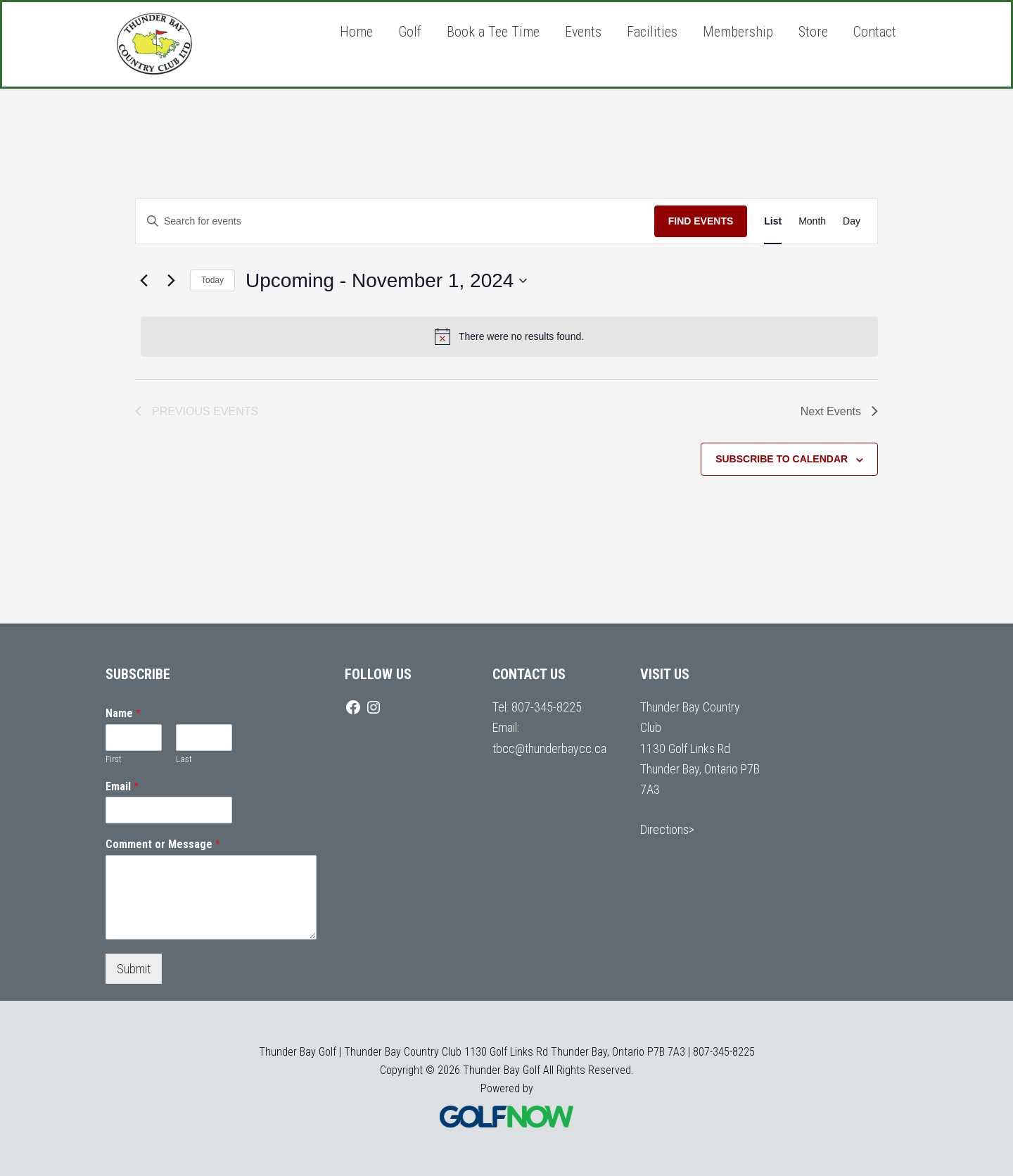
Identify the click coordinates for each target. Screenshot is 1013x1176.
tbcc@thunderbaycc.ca (549, 748)
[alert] (509, 336)
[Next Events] (171, 280)
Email (122, 786)
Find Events (701, 221)
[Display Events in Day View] (851, 221)
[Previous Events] (143, 280)
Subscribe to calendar (781, 458)
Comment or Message (163, 844)
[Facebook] (353, 707)
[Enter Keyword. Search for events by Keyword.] (395, 221)
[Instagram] (373, 707)
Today (212, 280)
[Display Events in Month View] (812, 221)
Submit (134, 968)
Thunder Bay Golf (211, 44)
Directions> (667, 829)
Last (184, 759)
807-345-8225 (546, 707)
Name (123, 713)
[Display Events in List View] (773, 221)
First (114, 759)
